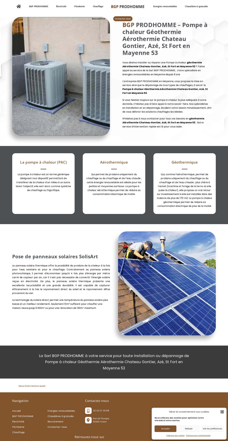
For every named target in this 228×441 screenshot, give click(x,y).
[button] (222, 411)
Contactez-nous (57, 427)
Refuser (189, 428)
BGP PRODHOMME (22, 416)
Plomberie (18, 427)
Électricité (18, 421)
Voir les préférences (212, 428)
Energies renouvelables (61, 411)
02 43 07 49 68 (101, 410)
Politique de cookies (175, 435)
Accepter (165, 428)
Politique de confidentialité (198, 435)
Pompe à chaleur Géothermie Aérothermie (149, 89)
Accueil (16, 411)
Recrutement (55, 421)
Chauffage (18, 432)
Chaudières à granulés (61, 416)
